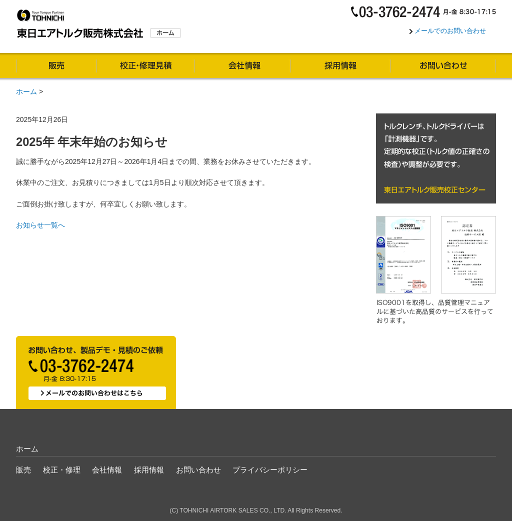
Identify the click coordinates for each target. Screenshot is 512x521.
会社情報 (242, 66)
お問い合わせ (443, 66)
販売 (56, 66)
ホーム (26, 92)
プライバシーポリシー (270, 470)
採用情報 (340, 66)
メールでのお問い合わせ (450, 30)
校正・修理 (145, 66)
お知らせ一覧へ (40, 225)
